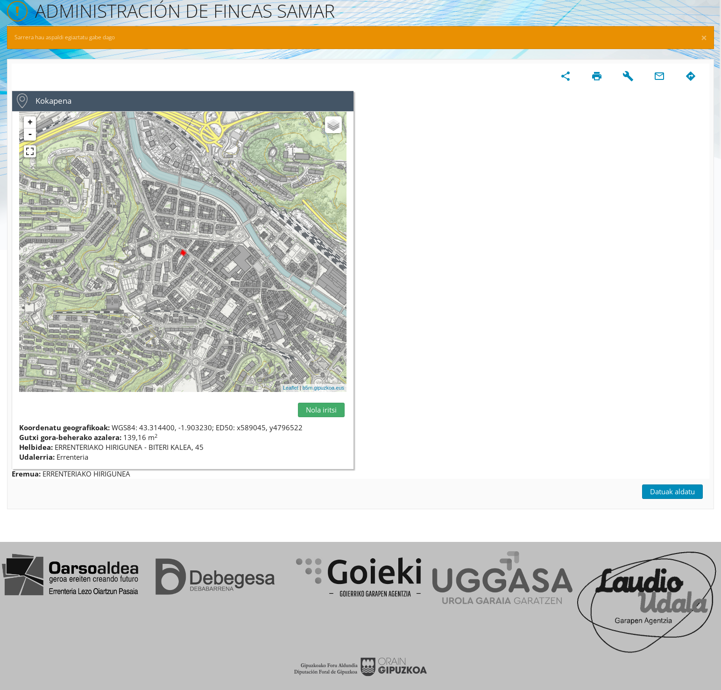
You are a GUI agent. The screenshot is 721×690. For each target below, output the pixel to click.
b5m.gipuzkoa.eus (323, 388)
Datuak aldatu (672, 491)
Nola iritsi (321, 409)
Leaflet (290, 388)
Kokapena (53, 100)
